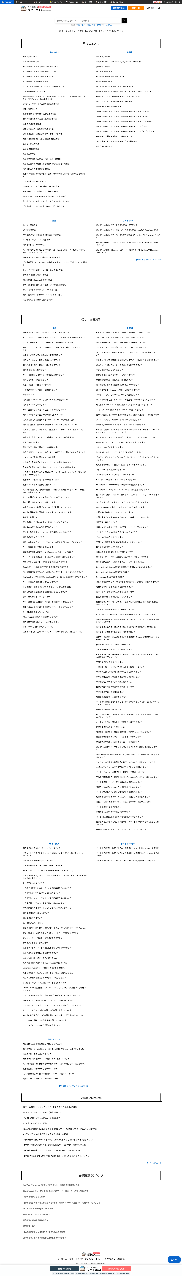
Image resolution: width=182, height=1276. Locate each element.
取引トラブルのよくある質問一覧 (74, 1085)
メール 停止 (107, 25)
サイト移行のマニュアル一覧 (150, 259)
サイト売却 (54, 52)
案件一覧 (136, 7)
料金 (79, 25)
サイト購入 (128, 52)
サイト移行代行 (128, 843)
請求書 (99, 25)
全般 (54, 220)
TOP (158, 7)
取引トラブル (54, 1039)
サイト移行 (128, 220)
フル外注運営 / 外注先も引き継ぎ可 (101, 1273)
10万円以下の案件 (122, 1273)
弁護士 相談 (91, 25)
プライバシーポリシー (94, 1259)
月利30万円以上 (81, 1273)
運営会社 (121, 1259)
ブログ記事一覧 (155, 1163)
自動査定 (150, 7)
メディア (79, 1259)
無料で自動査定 (65, 1269)
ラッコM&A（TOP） (65, 1259)
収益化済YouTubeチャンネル (63, 1273)
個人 (83, 25)
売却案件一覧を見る (117, 1269)
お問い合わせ (110, 1259)
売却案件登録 (119, 7)
